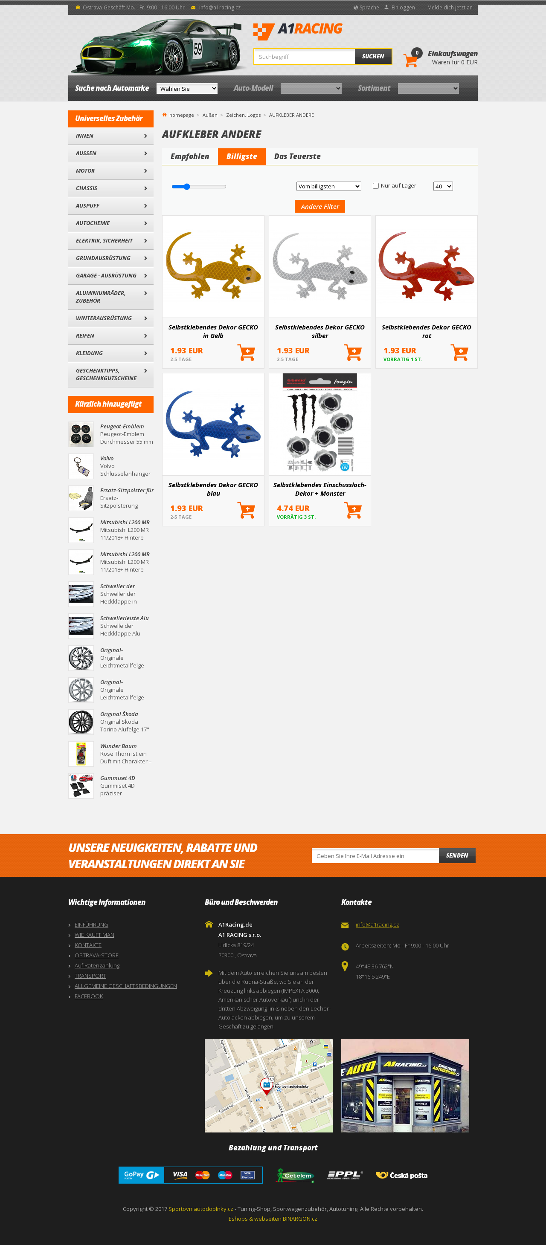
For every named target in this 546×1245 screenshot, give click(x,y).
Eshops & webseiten (255, 1218)
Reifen (85, 335)
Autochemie (93, 223)
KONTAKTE (88, 945)
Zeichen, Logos (243, 115)
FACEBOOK (89, 996)
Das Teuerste (297, 156)
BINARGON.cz (300, 1218)
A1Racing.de (326, 32)
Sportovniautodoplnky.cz (200, 1209)
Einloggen (403, 7)
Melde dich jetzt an (450, 7)
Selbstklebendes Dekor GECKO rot (426, 331)
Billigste (242, 156)
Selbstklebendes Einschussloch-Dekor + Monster (319, 488)
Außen (86, 153)
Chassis (86, 188)
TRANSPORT (90, 975)
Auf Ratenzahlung (97, 965)
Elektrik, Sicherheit (104, 240)
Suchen (373, 56)
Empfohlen (190, 156)
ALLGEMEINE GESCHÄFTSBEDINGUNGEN (126, 986)
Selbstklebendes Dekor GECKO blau (213, 488)
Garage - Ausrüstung (106, 275)
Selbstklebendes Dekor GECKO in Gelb (213, 331)
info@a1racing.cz (220, 7)
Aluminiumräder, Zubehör (101, 296)
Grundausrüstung (103, 258)
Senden (457, 855)
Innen (84, 135)
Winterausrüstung (104, 318)
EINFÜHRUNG (91, 924)
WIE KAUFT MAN (94, 935)
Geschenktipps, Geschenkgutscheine (106, 374)
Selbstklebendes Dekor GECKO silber (320, 331)
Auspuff (87, 205)
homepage (181, 114)
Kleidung (89, 353)
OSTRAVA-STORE (97, 955)
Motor (85, 170)
